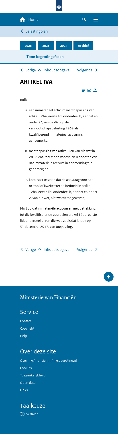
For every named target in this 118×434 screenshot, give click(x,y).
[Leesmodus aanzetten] (83, 90)
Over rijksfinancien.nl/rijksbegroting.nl (48, 360)
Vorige (30, 70)
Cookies (26, 368)
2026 (28, 46)
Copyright (27, 328)
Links (24, 390)
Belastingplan (36, 31)
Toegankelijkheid (33, 375)
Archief (83, 46)
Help (23, 336)
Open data (28, 382)
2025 (45, 46)
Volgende (85, 70)
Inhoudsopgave (56, 70)
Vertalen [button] (32, 414)
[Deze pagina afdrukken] (95, 90)
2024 (63, 46)
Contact (25, 321)
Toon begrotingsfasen (45, 56)
